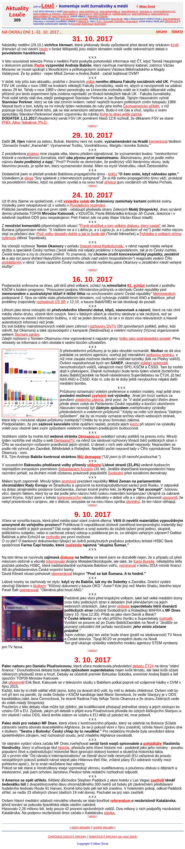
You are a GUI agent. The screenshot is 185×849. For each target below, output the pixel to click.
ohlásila (123, 606)
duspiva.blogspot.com (164, 11)
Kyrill (175, 45)
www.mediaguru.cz (88, 11)
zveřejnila (73, 545)
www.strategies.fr (171, 19)
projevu (33, 154)
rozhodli (165, 618)
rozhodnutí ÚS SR (51, 302)
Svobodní (115, 473)
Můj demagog (89, 457)
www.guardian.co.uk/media (74, 19)
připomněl (16, 682)
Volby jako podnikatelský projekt (144, 338)
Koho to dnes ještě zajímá (121, 114)
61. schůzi (136, 285)
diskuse (67, 557)
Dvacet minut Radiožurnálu (101, 246)
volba (90, 82)
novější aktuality (103, 827)
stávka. (109, 813)
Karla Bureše (144, 561)
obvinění (133, 502)
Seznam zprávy (27, 334)
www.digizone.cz (129, 11)
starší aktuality (80, 827)
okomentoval (61, 574)
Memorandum (164, 294)
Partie (39, 65)
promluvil (69, 481)
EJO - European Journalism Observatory (117, 21)
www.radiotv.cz (70, 14)
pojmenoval (29, 590)
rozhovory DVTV (103, 326)
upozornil (169, 497)
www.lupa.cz (145, 11)
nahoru (92, 126)
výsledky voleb (76, 201)
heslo (43, 49)
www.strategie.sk (60, 16)
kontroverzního (69, 497)
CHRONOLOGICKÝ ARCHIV (67, 836)
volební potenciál (154, 363)
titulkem (39, 586)
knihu (112, 174)
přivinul (110, 182)
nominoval (127, 565)
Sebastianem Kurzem (75, 469)
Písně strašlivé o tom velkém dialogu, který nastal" (120, 226)
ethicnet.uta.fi (171, 21)
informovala (55, 561)
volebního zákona (89, 400)
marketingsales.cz (121, 14)
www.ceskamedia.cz (110, 11)
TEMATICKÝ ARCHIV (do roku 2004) (112, 836)
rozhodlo (53, 537)
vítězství (94, 465)
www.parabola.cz (159, 14)
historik (64, 748)
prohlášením (12, 262)
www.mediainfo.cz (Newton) (47, 14)
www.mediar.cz (70, 11)
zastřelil (157, 780)
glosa (29, 178)
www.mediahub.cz (141, 14)
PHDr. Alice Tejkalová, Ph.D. (25, 122)
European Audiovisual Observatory (88, 24)
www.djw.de (116, 19)
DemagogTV (64, 440)
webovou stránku (160, 355)
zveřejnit (99, 396)
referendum (120, 801)
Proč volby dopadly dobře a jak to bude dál (70, 234)
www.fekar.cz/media (97, 16)
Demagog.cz (89, 436)
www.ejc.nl (83, 21)
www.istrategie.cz (102, 14)
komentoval (158, 141)
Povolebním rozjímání (87, 205)
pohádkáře (152, 743)
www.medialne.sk (42, 16)
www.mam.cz (85, 14)
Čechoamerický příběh (141, 106)
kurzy (134, 424)
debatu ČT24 (143, 666)
